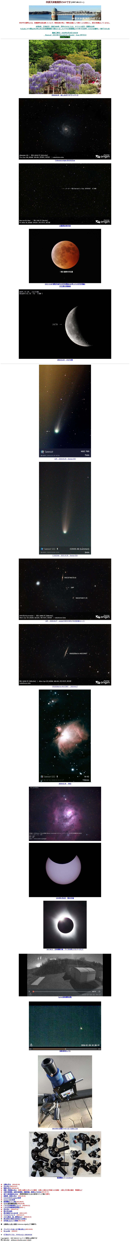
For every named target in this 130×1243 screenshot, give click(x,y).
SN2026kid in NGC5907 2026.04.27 (65, 686)
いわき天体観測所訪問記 (12, 1207)
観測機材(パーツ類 (10, 1201)
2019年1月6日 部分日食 (65, 898)
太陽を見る (7, 1184)
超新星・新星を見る (10, 1196)
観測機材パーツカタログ (65, 1178)
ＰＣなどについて (9, 1215)
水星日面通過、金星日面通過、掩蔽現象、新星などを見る (22, 1192)
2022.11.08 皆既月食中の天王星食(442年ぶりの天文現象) (65, 284)
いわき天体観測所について (12, 1205)
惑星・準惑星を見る (10, 1190)
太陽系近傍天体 (65, 226)
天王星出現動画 (65, 286)
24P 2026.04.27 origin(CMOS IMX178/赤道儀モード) (65, 621)
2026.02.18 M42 (65, 784)
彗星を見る (7, 1188)
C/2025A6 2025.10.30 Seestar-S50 (65, 555)
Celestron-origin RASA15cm (65, 160)
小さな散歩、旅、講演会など (13, 1217)
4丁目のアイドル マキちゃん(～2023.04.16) (18, 1234)
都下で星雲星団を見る (11, 1194)
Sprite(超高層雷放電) (65, 997)
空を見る (6, 1209)
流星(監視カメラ (64, 1051)
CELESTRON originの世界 (12, 1198)
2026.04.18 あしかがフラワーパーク (65, 95)
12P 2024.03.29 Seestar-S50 (65, 459)
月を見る (6, 1186)
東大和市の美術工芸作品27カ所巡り (15, 1219)
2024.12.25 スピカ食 (65, 360)
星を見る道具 (8, 1211)
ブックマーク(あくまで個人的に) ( (15, 1229)
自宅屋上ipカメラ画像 (11, 1220)
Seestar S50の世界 (9, 1200)
